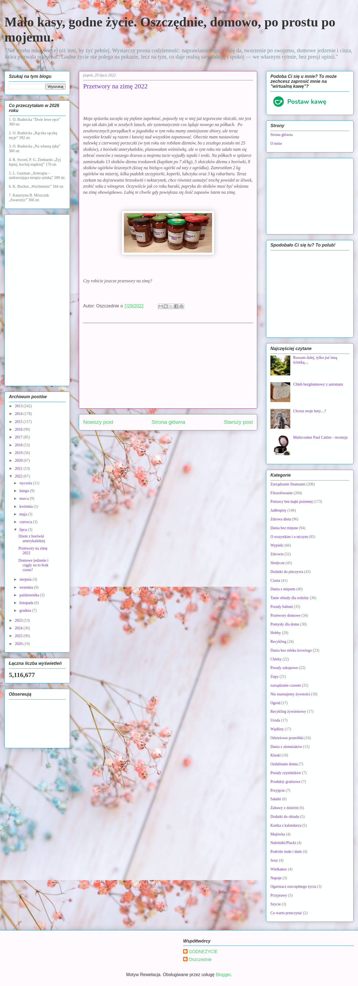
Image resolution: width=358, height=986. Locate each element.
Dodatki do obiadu (284, 817)
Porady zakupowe (284, 668)
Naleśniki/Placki (283, 843)
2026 (19, 644)
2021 (19, 468)
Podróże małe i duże (286, 852)
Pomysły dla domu (284, 624)
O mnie (276, 143)
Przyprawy (278, 895)
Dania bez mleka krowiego (291, 650)
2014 (19, 414)
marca (24, 498)
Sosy (274, 860)
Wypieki (276, 545)
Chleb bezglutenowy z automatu (318, 384)
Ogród (275, 703)
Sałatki (275, 799)
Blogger (223, 974)
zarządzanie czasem (285, 685)
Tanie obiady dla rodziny (289, 598)
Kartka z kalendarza (285, 825)
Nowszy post (98, 422)
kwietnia (26, 506)
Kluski (275, 755)
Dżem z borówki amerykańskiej (31, 538)
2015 (19, 422)
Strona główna (168, 422)
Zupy (274, 676)
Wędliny (277, 729)
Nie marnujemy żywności (290, 694)
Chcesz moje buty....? (309, 411)
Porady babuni (281, 607)
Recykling (278, 642)
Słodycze (277, 563)
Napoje (275, 878)
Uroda (275, 720)
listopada (26, 603)
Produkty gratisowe (285, 782)
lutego (24, 491)
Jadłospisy (278, 510)
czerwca (26, 522)
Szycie (275, 904)
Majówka (277, 834)
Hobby (275, 633)
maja (23, 514)
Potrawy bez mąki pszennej (291, 501)
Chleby (275, 659)
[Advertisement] (168, 365)
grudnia (25, 610)
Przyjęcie (277, 790)
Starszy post (238, 422)
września (26, 587)
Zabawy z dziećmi (284, 808)
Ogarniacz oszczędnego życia (293, 886)
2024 (19, 628)
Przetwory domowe (285, 615)
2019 (19, 453)
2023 (19, 620)
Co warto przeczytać (286, 913)
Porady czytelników (285, 773)
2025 (19, 636)
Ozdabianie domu (284, 764)
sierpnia (25, 579)
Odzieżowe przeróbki (286, 738)
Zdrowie (276, 554)
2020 (19, 460)
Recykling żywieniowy (288, 711)
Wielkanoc (278, 869)
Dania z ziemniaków (286, 747)
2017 (19, 437)
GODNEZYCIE (203, 951)
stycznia (26, 483)
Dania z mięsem (282, 589)
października (29, 595)
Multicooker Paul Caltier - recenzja (320, 437)
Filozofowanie (281, 493)
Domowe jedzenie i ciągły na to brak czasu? (33, 565)
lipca (23, 530)
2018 (19, 445)
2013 (19, 406)
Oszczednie (200, 959)
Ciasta (275, 580)
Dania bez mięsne (284, 528)
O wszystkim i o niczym (289, 537)
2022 (19, 476)
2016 (19, 429)
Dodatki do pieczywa (286, 572)
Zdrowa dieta (280, 519)
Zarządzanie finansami (287, 484)
